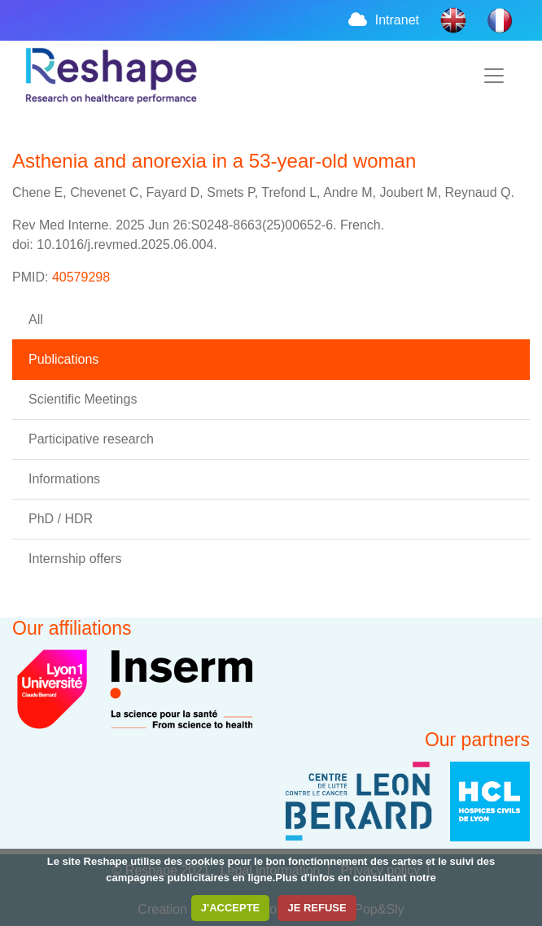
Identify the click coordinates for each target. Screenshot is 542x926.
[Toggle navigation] (494, 75)
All (35, 319)
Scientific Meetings (82, 399)
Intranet (382, 20)
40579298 (81, 277)
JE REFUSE (316, 908)
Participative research (91, 439)
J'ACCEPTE (230, 908)
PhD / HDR (60, 519)
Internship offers (74, 559)
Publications (63, 359)
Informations (64, 479)
